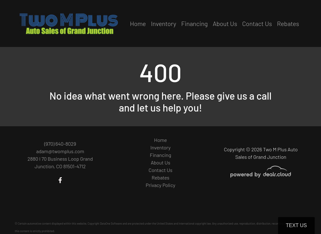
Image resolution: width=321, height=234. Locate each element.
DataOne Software (111, 223)
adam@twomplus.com (60, 151)
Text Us (296, 225)
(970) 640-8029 (60, 144)
